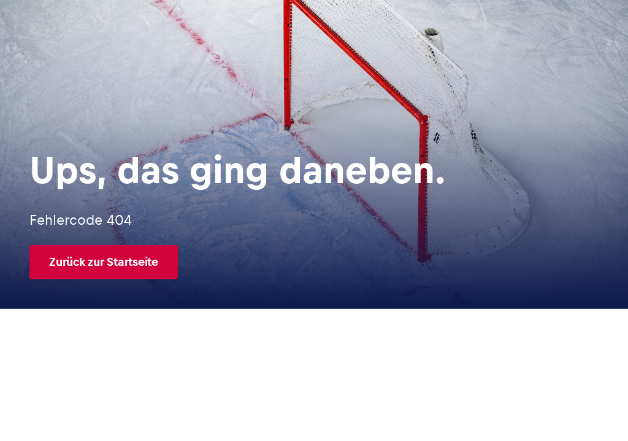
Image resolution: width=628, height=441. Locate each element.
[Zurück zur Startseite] (237, 262)
